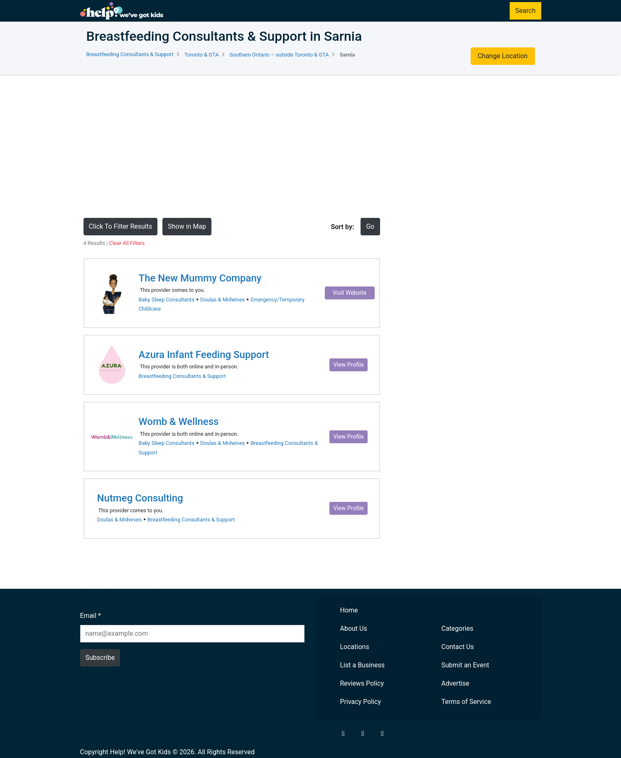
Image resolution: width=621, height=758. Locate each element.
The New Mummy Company (200, 278)
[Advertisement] (310, 146)
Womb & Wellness (179, 421)
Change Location (503, 56)
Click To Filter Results (120, 226)
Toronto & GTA (201, 55)
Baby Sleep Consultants (166, 299)
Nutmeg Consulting (140, 498)
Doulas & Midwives (222, 299)
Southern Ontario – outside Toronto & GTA (279, 55)
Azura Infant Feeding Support (204, 354)
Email (90, 616)
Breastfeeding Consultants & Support (130, 54)
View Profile (348, 364)
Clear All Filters (127, 243)
